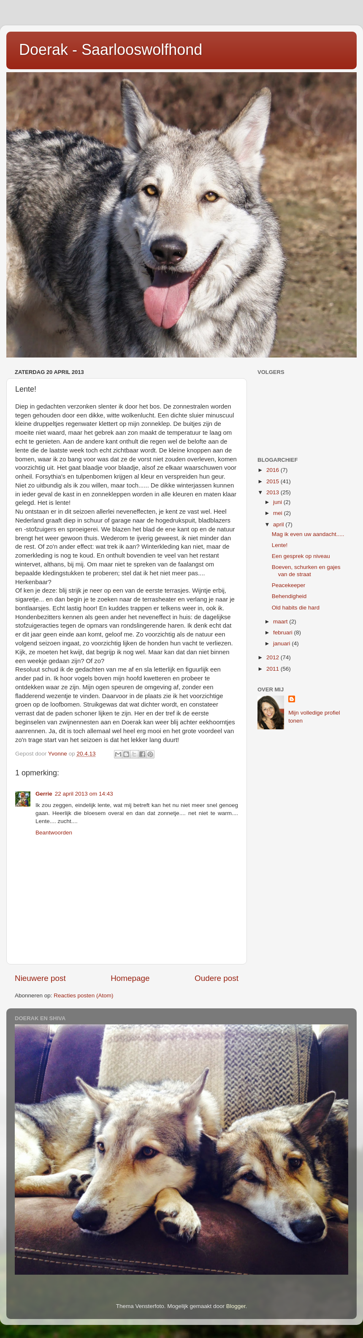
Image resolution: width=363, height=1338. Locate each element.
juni (278, 502)
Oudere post (216, 978)
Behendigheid (289, 596)
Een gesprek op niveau (301, 556)
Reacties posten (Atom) (83, 995)
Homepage (130, 978)
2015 (273, 481)
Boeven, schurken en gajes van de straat (306, 570)
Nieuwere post (40, 978)
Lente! (280, 545)
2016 (273, 470)
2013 (273, 492)
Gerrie (43, 794)
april (279, 524)
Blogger (236, 1306)
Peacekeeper (289, 585)
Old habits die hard (296, 607)
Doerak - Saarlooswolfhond (110, 49)
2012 (273, 657)
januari (282, 643)
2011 (273, 669)
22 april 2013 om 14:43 (84, 794)
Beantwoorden (53, 832)
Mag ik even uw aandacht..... (308, 534)
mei (278, 513)
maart (281, 621)
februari (283, 632)
